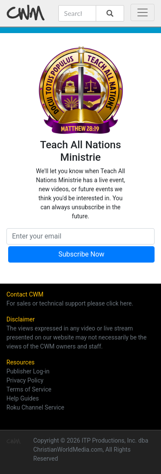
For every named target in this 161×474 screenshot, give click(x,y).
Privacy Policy (24, 380)
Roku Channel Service (35, 407)
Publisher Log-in (27, 371)
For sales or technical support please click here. (69, 303)
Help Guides (22, 398)
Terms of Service (29, 389)
